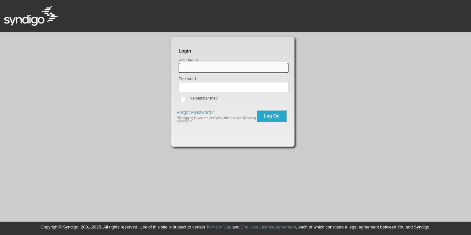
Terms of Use (218, 227)
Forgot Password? (195, 112)
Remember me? (204, 98)
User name (188, 60)
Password (187, 79)
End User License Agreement (268, 227)
